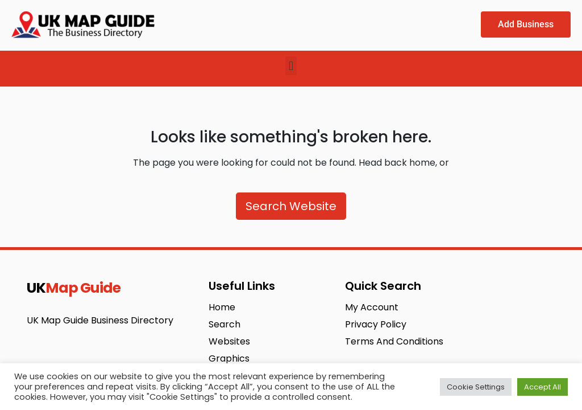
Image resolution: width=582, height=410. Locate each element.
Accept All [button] (542, 387)
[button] (290, 65)
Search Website (291, 206)
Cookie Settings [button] (476, 387)
